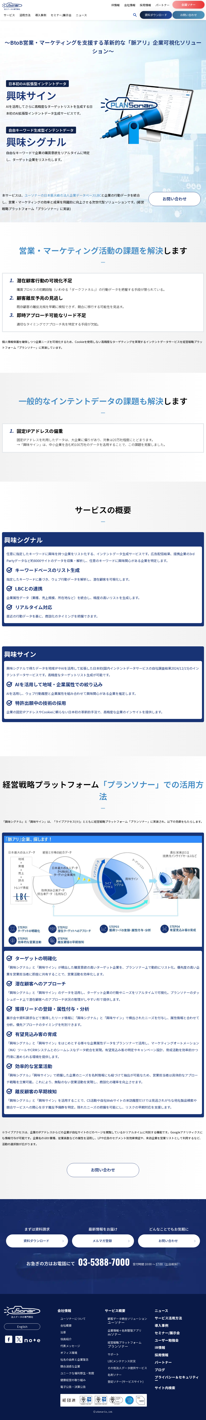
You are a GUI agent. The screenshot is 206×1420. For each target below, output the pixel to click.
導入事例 (161, 1325)
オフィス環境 (68, 1352)
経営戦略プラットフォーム (124, 1345)
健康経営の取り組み (73, 1380)
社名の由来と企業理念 (74, 1359)
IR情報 (160, 1347)
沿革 (63, 1332)
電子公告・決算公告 (73, 1386)
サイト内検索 (165, 1388)
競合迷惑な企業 (70, 1366)
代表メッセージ (70, 1345)
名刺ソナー (115, 1374)
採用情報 (161, 1355)
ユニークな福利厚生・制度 (77, 1373)
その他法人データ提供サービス (127, 1367)
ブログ (160, 1369)
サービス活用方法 (168, 1318)
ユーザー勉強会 (167, 1340)
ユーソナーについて (73, 1318)
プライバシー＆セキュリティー (177, 1379)
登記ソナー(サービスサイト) (125, 1381)
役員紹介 (66, 1339)
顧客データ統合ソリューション (127, 1321)
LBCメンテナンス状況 (122, 1361)
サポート (113, 1354)
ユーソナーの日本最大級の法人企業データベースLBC (63, 195)
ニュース (161, 1310)
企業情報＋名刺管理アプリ (124, 1333)
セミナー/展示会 (167, 1333)
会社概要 (66, 1325)
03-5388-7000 (104, 1261)
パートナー (163, 1362)
